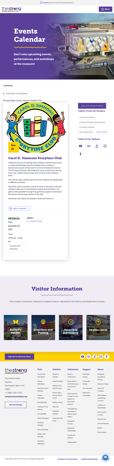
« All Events (8, 86)
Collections (72, 369)
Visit (39, 369)
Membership (42, 402)
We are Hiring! (15, 405)
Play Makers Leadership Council (102, 398)
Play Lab (55, 407)
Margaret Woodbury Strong (101, 377)
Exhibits (57, 369)
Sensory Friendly (102, 132)
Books (100, 428)
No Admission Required (86, 127)
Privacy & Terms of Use (68, 459)
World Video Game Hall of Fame (57, 395)
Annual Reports (103, 423)
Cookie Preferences (89, 459)
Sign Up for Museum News (92, 106)
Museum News (103, 384)
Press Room (102, 419)
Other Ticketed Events (86, 132)
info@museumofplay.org (16, 396)
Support (86, 369)
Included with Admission (15, 247)
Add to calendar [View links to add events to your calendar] (19, 208)
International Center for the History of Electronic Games (72, 399)
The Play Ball (87, 388)
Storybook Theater (36, 221)
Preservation (72, 442)
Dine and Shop (42, 430)
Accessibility (41, 414)
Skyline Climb (57, 402)
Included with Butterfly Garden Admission (92, 122)
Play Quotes (102, 432)
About (100, 369)
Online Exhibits (58, 381)
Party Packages (43, 418)
